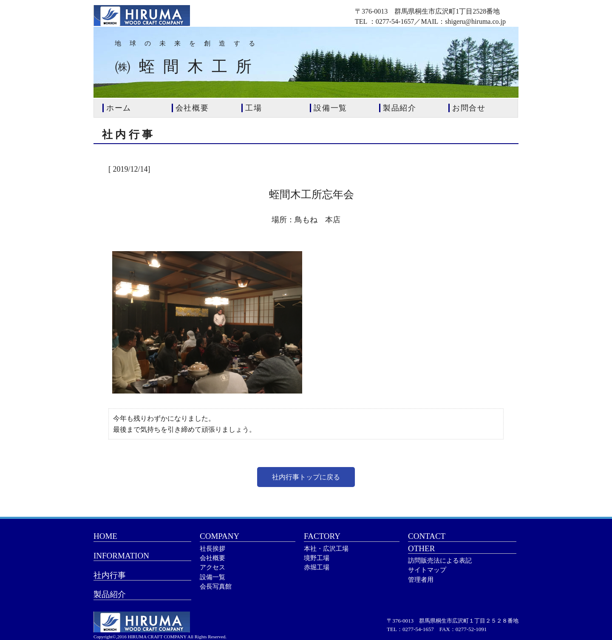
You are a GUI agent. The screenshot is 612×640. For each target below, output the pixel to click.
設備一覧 (212, 577)
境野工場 (316, 558)
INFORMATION (121, 555)
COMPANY (219, 536)
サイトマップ (427, 569)
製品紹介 (110, 594)
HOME (105, 536)
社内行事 (110, 575)
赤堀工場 (316, 567)
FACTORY (322, 536)
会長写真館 (216, 586)
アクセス (212, 567)
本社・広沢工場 (326, 548)
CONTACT (426, 536)
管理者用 (421, 579)
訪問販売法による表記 (440, 560)
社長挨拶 (212, 548)
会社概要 (212, 558)
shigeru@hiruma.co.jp (475, 21)
